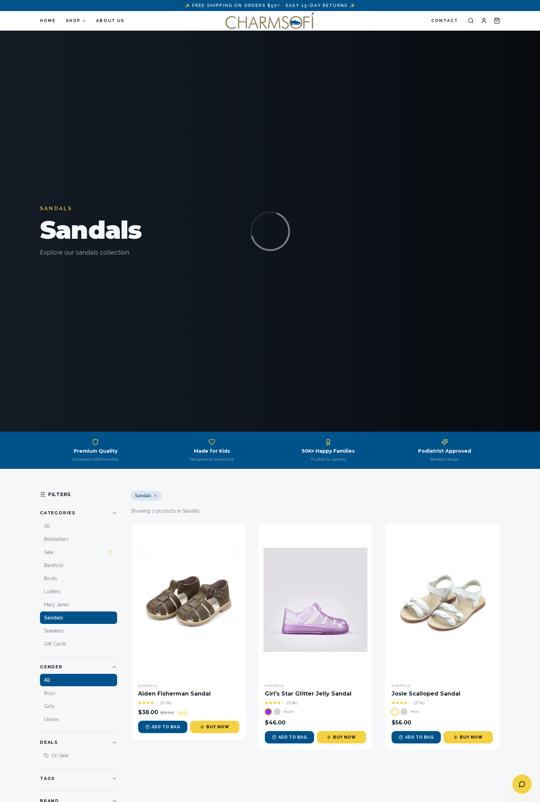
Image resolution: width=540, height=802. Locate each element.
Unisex (51, 719)
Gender (78, 667)
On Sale (56, 755)
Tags (78, 778)
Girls (49, 706)
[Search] (471, 21)
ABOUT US (110, 20)
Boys (49, 693)
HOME (48, 20)
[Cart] (497, 21)
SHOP (76, 20)
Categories (78, 513)
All (47, 680)
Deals (78, 742)
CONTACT (444, 20)
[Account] (484, 21)
